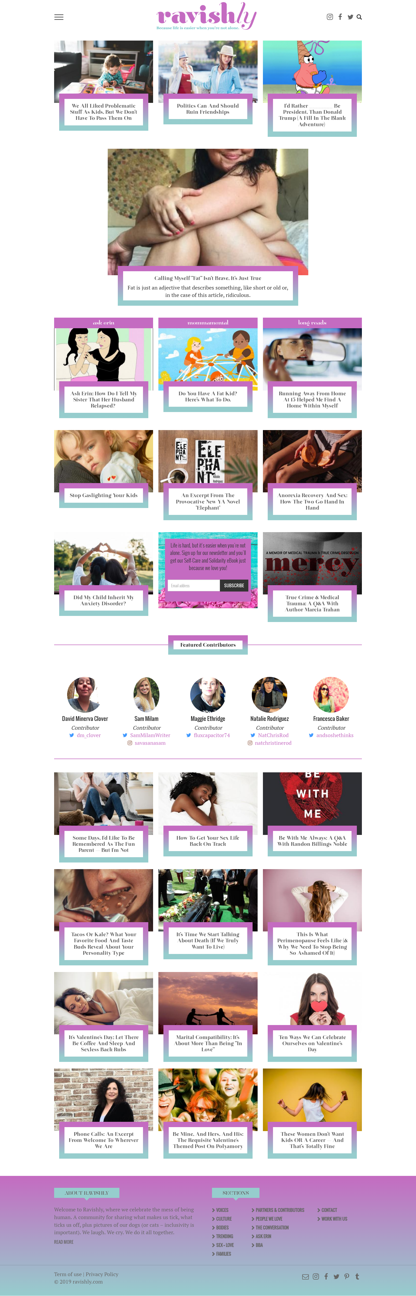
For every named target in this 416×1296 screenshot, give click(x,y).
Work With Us (334, 1219)
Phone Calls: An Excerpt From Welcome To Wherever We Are (103, 1140)
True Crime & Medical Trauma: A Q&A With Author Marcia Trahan (312, 603)
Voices (222, 1210)
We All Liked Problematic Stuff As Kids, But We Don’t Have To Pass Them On (103, 111)
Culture (224, 1219)
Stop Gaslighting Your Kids (104, 495)
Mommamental (208, 322)
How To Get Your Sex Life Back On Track (207, 840)
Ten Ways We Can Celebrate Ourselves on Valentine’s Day (312, 1043)
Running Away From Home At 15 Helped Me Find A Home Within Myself (312, 399)
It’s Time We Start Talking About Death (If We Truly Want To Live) (208, 940)
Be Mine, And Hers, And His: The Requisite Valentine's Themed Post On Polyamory (208, 1140)
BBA (259, 1245)
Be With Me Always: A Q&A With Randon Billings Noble (312, 840)
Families (223, 1254)
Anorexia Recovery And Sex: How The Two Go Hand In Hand (312, 501)
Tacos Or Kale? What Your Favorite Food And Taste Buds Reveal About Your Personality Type (103, 943)
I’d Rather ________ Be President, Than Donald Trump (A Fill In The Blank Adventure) (312, 115)
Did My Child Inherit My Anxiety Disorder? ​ (103, 600)
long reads (312, 322)
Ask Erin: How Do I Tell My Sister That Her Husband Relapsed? (103, 399)
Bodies (222, 1227)
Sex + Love (225, 1245)
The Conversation (272, 1227)
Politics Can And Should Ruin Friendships (208, 108)
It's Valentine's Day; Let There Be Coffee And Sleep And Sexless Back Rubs (104, 1043)
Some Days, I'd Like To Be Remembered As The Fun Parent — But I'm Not (103, 843)
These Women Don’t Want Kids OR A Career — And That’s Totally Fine (312, 1140)
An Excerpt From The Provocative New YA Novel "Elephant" (208, 501)
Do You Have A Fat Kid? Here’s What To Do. (208, 396)
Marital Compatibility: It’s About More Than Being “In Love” (208, 1043)
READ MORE (63, 1242)
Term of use (68, 1274)
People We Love (269, 1219)
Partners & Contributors (280, 1210)
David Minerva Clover (85, 718)
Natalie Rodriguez (269, 718)
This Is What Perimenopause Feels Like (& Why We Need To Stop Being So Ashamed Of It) (312, 943)
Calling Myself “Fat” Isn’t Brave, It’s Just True (207, 278)
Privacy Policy (102, 1274)
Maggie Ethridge (208, 718)
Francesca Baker (331, 718)
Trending (224, 1236)
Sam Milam (146, 718)
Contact (329, 1210)
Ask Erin (103, 322)
